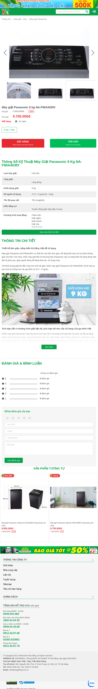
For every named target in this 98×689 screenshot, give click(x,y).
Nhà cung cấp (10, 570)
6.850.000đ (7, 528)
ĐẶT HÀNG (23, 143)
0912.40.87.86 (11, 633)
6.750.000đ (56, 528)
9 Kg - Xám (9, 130)
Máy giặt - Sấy (20, 19)
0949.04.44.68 (11, 626)
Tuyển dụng (9, 579)
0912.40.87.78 (11, 646)
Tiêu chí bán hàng (12, 589)
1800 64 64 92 (11, 620)
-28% (31, 111)
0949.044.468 (11, 613)
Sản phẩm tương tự (48, 468)
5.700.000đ (21, 116)
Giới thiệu (8, 565)
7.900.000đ (18, 111)
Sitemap (7, 584)
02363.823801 (11, 639)
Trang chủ (6, 19)
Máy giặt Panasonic (38, 19)
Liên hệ (7, 575)
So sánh (20, 121)
